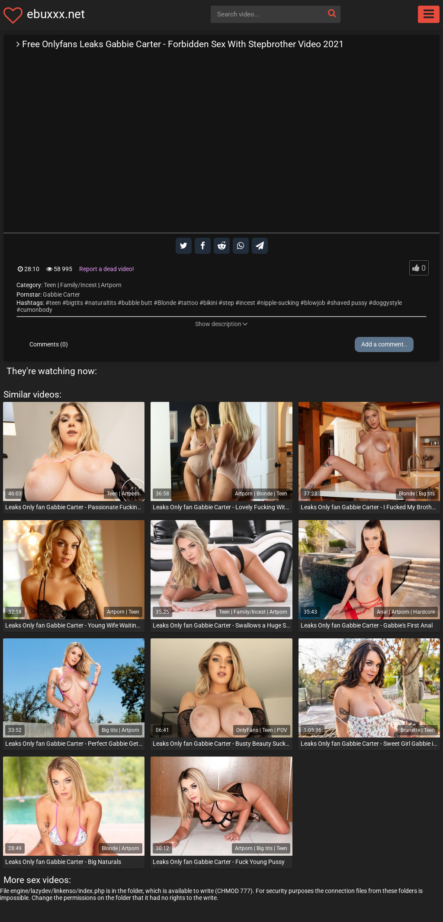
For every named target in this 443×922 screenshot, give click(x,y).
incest (247, 302)
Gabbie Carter (61, 294)
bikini (210, 302)
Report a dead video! (106, 268)
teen (55, 302)
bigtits (74, 302)
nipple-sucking (279, 302)
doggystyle (387, 302)
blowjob (314, 302)
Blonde (166, 302)
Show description (221, 324)
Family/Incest (78, 284)
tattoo (189, 302)
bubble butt (137, 302)
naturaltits (102, 302)
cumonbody (36, 309)
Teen (50, 284)
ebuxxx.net (56, 14)
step (228, 302)
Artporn (111, 284)
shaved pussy (349, 302)
